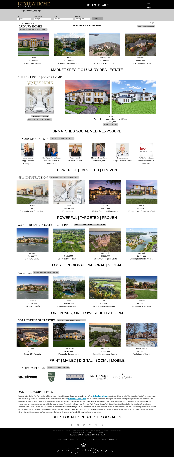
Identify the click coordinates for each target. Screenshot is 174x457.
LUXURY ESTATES (87, 439)
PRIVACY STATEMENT (76, 436)
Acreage (90, 432)
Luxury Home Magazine (61, 451)
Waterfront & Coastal (78, 432)
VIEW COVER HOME (110, 124)
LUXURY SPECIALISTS (78, 431)
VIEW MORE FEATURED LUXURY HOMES (33, 29)
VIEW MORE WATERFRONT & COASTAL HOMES (90, 225)
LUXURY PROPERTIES (99, 439)
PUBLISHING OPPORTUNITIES (77, 434)
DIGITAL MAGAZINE (102, 431)
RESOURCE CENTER (93, 434)
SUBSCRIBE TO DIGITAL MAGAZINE (39, 120)
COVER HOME (90, 431)
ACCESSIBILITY (99, 436)
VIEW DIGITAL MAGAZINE (146, 26)
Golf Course (99, 432)
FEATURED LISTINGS (64, 431)
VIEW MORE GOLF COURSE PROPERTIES (71, 320)
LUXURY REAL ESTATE (74, 439)
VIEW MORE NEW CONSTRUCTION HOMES (64, 177)
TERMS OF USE (89, 436)
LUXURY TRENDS (112, 439)
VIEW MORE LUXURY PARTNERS (58, 368)
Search (97, 18)
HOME (55, 431)
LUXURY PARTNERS (115, 431)
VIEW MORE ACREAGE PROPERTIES (46, 272)
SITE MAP (103, 434)
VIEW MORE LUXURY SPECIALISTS (62, 138)
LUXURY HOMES (62, 439)
